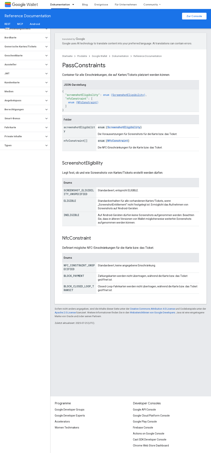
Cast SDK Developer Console (149, 439)
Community (150, 4)
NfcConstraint (87, 102)
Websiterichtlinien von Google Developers (152, 312)
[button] (22, 28)
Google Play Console (145, 421)
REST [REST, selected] (7, 24)
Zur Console (194, 16)
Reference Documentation (27, 16)
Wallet (25, 4)
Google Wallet (99, 56)
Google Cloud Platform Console (151, 415)
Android (35, 24)
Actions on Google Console (148, 433)
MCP (20, 24)
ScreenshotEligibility (128, 95)
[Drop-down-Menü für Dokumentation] (74, 4)
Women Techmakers (67, 427)
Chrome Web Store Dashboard (151, 445)
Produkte (82, 56)
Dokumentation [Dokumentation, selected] (60, 4)
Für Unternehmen (126, 4)
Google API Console (144, 409)
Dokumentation (120, 56)
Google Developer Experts (70, 415)
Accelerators (62, 421)
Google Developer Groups (69, 409)
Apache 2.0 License (65, 312)
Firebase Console (143, 427)
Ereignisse (101, 4)
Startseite (67, 56)
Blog (85, 4)
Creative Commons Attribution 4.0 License (152, 308)
